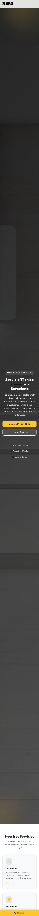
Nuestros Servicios (19, 432)
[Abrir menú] (35, 4)
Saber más (11, 883)
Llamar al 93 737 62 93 (19, 424)
